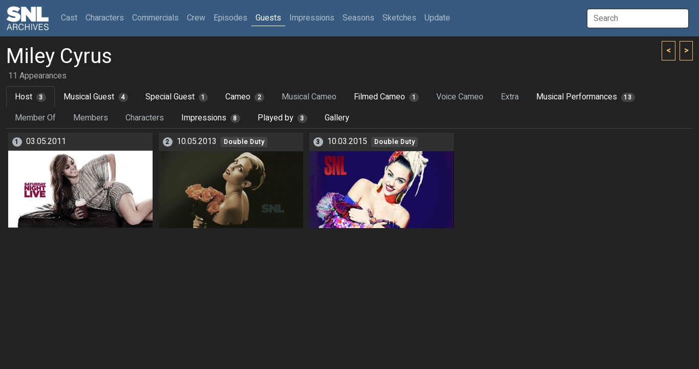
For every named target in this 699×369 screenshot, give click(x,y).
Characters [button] (105, 18)
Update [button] (437, 18)
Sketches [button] (399, 18)
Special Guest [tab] (176, 97)
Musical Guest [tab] (95, 97)
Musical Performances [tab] (585, 97)
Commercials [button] (155, 18)
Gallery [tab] (337, 118)
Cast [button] (71, 17)
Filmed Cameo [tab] (386, 97)
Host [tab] (30, 97)
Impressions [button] (311, 18)
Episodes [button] (230, 18)
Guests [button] (268, 18)
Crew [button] (196, 18)
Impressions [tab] (210, 118)
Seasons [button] (358, 18)
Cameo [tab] (244, 97)
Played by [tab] (282, 118)
